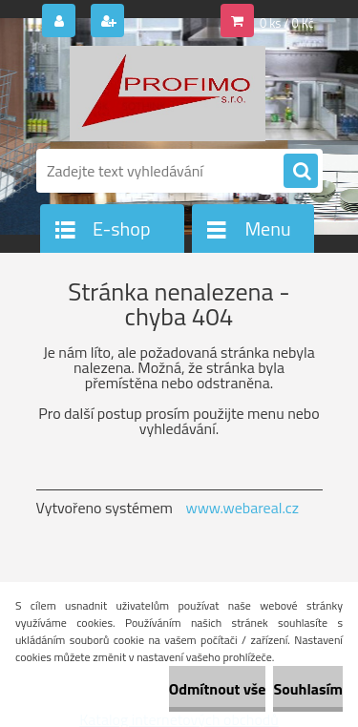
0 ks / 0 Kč (287, 22)
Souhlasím (308, 688)
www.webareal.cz (242, 507)
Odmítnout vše (217, 688)
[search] (301, 172)
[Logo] (167, 93)
